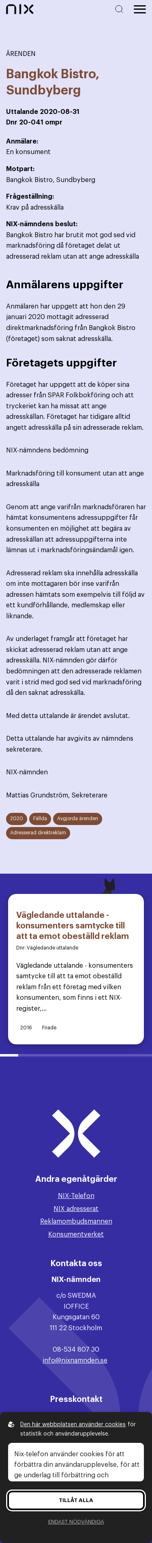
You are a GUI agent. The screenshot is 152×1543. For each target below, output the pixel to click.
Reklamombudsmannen (76, 1221)
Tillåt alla (76, 1500)
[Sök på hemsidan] (120, 9)
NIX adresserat (76, 1209)
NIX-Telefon (76, 1196)
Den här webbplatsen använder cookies (73, 1424)
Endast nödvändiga (76, 1521)
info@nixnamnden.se (75, 1360)
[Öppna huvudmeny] (140, 9)
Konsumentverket (76, 1234)
